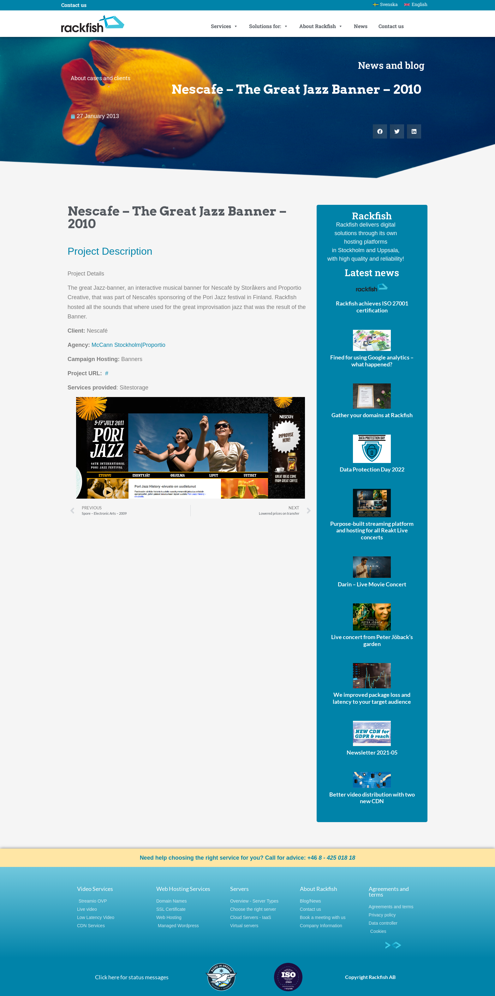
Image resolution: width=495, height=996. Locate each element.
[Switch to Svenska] (385, 4)
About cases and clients (100, 78)
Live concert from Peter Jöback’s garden (372, 640)
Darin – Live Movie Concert (372, 584)
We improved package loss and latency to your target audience (372, 698)
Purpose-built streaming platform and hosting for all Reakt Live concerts (372, 530)
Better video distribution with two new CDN (372, 798)
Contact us (391, 26)
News (360, 26)
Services (224, 26)
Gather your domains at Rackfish (372, 415)
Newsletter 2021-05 (372, 752)
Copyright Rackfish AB (370, 977)
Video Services (95, 888)
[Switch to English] (416, 4)
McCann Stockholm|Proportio (128, 345)
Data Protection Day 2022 (372, 469)
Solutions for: (268, 26)
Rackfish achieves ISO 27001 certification (372, 307)
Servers (239, 888)
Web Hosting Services (183, 888)
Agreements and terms (389, 891)
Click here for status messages (132, 977)
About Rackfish (321, 26)
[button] (380, 131)
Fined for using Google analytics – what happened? (372, 361)
